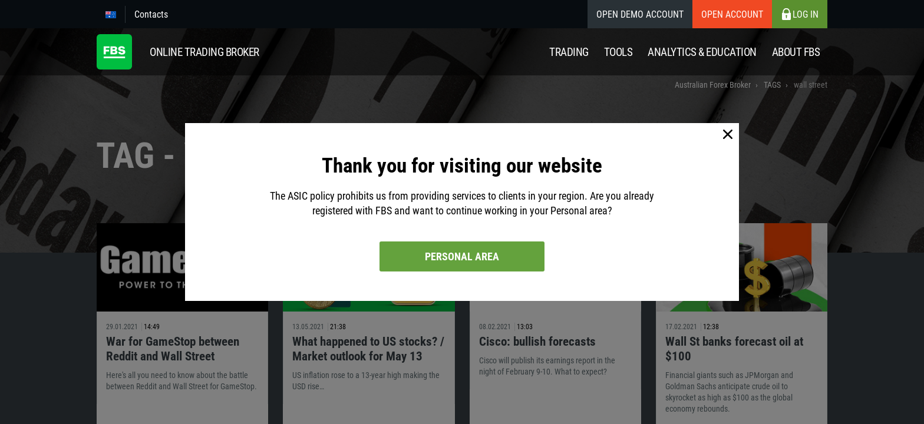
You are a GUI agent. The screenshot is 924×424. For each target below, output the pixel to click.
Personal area (462, 256)
